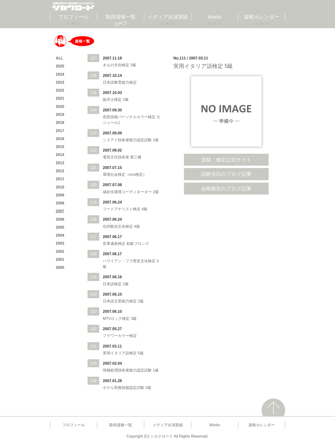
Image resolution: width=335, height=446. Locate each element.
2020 (60, 106)
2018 (60, 122)
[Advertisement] (226, 234)
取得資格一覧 (121, 17)
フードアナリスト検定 (121, 209)
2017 (60, 131)
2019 (60, 114)
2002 (60, 251)
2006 (60, 219)
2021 (60, 98)
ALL (59, 58)
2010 (60, 187)
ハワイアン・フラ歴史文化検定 (129, 261)
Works (215, 17)
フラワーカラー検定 (120, 335)
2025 (60, 66)
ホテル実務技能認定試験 (123, 387)
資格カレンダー (261, 17)
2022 (60, 90)
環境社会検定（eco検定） (125, 174)
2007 (60, 211)
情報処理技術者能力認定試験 (127, 370)
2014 (60, 155)
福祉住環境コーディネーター (127, 192)
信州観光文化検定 (118, 226)
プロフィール (73, 17)
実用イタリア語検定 (120, 353)
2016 (60, 139)
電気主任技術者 (116, 157)
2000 (60, 267)
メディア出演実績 (168, 17)
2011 (60, 179)
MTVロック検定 (116, 318)
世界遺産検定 (114, 243)
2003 (60, 243)
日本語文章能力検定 (120, 301)
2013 (60, 163)
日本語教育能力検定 (120, 82)
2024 (60, 74)
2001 (60, 259)
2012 (60, 171)
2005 (60, 227)
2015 (60, 147)
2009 (60, 195)
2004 (60, 235)
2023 (60, 82)
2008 (60, 203)
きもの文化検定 (116, 65)
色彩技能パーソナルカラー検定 (129, 117)
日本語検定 (112, 284)
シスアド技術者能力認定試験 (127, 140)
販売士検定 (112, 99)
